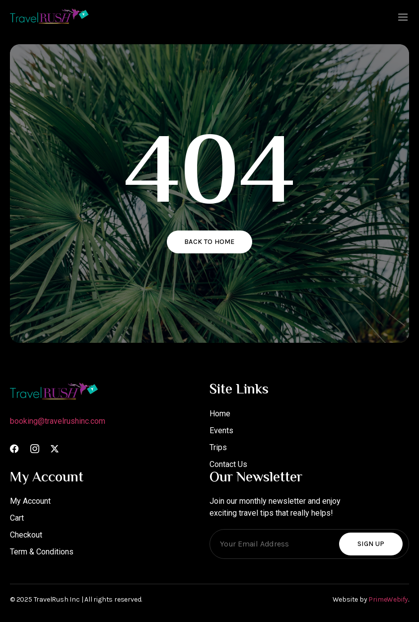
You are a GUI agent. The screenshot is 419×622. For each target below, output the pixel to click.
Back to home (209, 241)
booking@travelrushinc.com (57, 421)
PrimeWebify (388, 599)
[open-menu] (403, 18)
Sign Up (370, 544)
